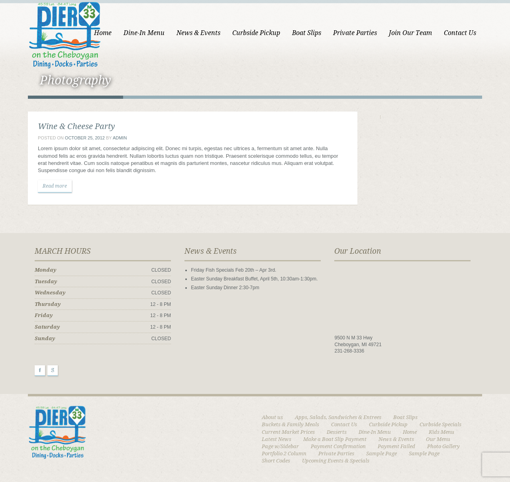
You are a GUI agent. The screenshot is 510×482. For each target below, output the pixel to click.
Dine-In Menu (144, 33)
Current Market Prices (288, 432)
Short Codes (276, 461)
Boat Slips (306, 33)
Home (103, 33)
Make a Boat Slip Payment (335, 439)
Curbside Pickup (256, 33)
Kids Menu (441, 432)
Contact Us (460, 33)
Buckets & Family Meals (290, 424)
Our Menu (438, 439)
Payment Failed (396, 446)
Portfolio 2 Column (284, 454)
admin (120, 137)
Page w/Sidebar (280, 446)
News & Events (198, 33)
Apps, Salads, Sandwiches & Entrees (338, 417)
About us (272, 417)
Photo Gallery (443, 446)
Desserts (337, 432)
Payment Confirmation (338, 446)
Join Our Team (410, 33)
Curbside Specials (440, 424)
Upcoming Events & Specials (335, 461)
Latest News (276, 439)
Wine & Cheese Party (76, 126)
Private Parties (355, 33)
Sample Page (381, 454)
